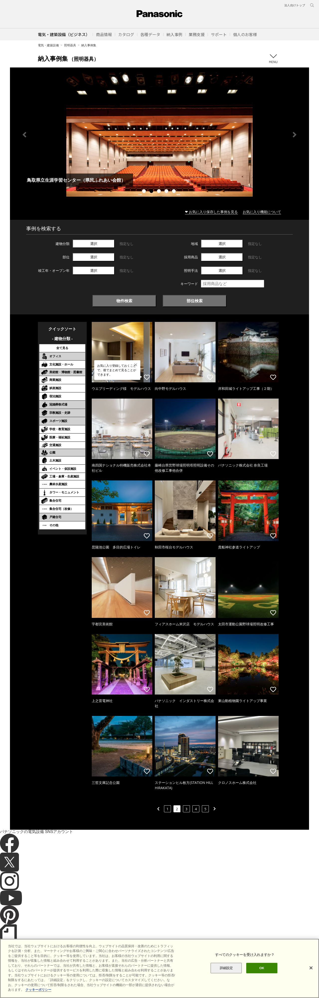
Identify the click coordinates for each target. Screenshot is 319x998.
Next (295, 135)
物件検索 (124, 300)
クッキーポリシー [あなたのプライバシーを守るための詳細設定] (38, 990)
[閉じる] (311, 967)
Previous (24, 135)
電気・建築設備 (48, 45)
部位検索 (195, 300)
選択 (93, 243)
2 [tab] (152, 191)
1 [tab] (144, 191)
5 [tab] (174, 191)
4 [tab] (166, 191)
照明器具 (70, 45)
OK (261, 968)
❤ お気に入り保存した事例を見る (211, 211)
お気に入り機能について (262, 211)
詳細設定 (226, 968)
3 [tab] (159, 191)
